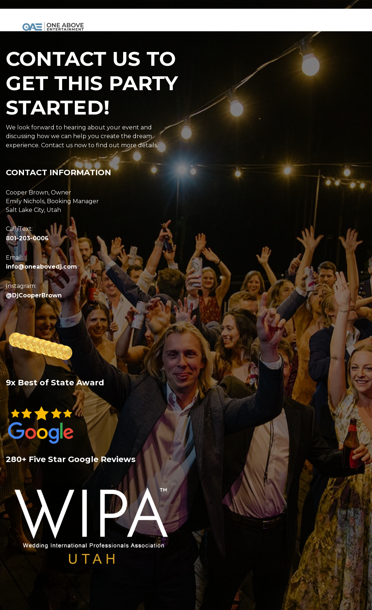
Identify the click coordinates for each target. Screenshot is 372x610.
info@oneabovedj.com (41, 266)
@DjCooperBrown (34, 295)
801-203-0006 (27, 238)
